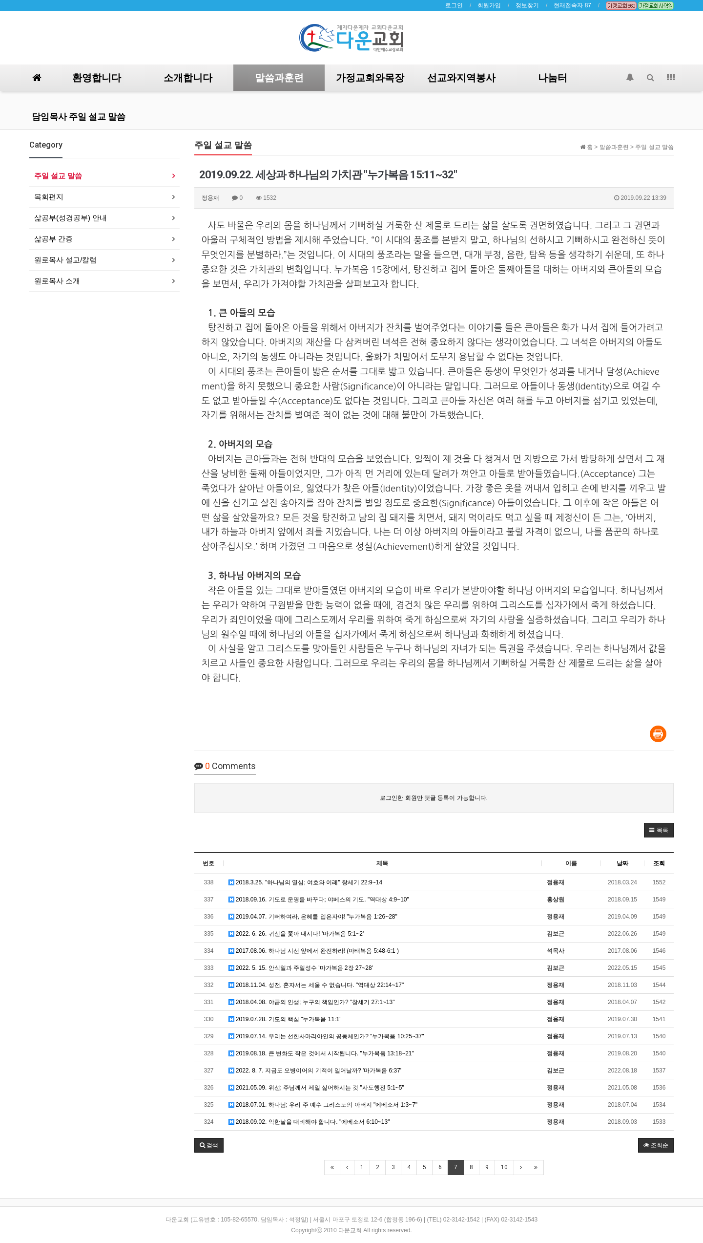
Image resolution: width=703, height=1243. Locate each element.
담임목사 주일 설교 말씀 (78, 116)
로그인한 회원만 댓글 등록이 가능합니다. (434, 797)
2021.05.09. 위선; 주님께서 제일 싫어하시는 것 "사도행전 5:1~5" (316, 1087)
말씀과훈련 (279, 78)
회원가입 (489, 5)
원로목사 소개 (57, 281)
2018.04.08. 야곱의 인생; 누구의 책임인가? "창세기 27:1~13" (311, 1002)
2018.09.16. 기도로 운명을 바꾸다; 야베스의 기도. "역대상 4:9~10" (318, 899)
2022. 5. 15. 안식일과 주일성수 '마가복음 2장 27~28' (300, 967)
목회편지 (48, 197)
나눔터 (552, 78)
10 (504, 1167)
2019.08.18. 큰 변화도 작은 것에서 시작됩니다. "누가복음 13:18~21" (321, 1053)
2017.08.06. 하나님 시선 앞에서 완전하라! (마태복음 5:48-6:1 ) (313, 950)
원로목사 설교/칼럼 (65, 260)
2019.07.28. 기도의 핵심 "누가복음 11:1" (285, 1019)
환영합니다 (96, 78)
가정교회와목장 (370, 78)
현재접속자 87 (572, 5)
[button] (659, 830)
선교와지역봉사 (461, 78)
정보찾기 (527, 5)
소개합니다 (188, 78)
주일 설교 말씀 (58, 175)
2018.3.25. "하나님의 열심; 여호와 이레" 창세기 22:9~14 (305, 882)
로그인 (454, 5)
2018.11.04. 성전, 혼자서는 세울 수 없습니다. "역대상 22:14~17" (316, 985)
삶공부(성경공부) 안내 (70, 218)
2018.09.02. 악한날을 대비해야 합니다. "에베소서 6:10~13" (309, 1121)
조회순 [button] (655, 1145)
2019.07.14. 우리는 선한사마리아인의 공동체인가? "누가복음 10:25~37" (326, 1036)
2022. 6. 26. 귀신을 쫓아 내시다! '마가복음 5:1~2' (296, 933)
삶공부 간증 (53, 239)
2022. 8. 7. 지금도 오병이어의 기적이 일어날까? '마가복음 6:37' (315, 1070)
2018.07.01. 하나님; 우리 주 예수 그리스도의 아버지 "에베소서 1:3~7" (323, 1104)
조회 (659, 863)
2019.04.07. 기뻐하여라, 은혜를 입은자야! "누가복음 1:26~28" (312, 916)
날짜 (622, 863)
